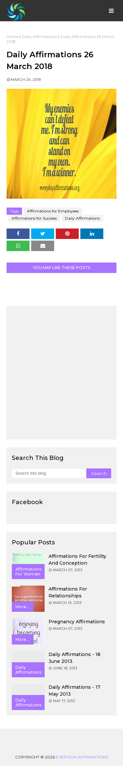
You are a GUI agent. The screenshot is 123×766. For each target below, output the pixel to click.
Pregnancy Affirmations (77, 622)
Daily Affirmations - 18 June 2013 (74, 657)
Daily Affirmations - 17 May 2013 (74, 690)
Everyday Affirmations (82, 757)
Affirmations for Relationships (68, 592)
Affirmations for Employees (53, 211)
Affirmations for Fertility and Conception (77, 559)
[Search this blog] (49, 473)
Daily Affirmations (39, 36)
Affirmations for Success (34, 218)
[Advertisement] (61, 372)
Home (12, 36)
